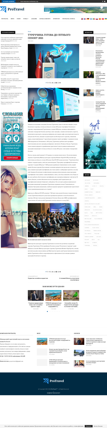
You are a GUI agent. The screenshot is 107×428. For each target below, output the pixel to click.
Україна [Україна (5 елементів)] (95, 245)
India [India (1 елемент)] (94, 207)
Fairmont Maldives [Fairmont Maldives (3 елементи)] (90, 198)
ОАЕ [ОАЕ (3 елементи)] (98, 239)
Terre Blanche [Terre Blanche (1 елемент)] (97, 230)
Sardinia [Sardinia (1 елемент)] (87, 227)
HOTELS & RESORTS (44, 18)
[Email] (104, 1)
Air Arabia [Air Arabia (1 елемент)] (95, 180)
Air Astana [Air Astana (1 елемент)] (87, 183)
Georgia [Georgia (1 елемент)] (87, 201)
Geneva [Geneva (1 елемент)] (99, 198)
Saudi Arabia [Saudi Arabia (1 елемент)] (95, 227)
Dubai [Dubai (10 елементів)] (86, 189)
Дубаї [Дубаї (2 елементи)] (93, 239)
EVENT (19, 18)
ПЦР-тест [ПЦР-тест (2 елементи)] (87, 242)
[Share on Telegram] (56, 83)
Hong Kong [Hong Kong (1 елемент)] (88, 207)
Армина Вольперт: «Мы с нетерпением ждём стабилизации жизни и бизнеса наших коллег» (101, 77)
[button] (17, 1)
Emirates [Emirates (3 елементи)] (98, 192)
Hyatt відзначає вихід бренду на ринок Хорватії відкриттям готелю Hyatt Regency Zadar (11, 46)
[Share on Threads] (58, 83)
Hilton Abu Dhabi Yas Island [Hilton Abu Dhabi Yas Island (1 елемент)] (92, 203)
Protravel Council (68, 18)
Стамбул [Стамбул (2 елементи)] (94, 242)
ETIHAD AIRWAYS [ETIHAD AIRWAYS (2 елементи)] (89, 195)
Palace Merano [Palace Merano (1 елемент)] (98, 218)
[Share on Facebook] (49, 272)
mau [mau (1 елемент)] (92, 212)
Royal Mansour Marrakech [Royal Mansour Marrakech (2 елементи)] (92, 224)
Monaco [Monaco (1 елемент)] (87, 215)
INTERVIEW (56, 18)
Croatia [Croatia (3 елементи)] (102, 186)
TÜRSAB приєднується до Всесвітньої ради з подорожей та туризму (12, 72)
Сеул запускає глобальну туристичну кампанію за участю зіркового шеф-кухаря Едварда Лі (12, 39)
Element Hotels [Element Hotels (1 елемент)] (89, 192)
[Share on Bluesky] (60, 83)
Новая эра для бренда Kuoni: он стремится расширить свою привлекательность (59, 350)
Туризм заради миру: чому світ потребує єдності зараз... (35, 304)
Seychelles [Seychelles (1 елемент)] (87, 230)
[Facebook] (102, 1)
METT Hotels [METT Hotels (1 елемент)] (99, 212)
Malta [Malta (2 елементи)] (86, 212)
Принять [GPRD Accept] (88, 426)
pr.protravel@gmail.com (16, 361)
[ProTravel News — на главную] (53, 381)
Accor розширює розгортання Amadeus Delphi (10, 52)
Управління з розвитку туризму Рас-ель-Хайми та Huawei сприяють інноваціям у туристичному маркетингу (11, 95)
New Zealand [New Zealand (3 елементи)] (88, 218)
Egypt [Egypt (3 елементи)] (92, 189)
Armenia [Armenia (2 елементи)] (87, 186)
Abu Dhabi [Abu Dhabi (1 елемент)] (87, 180)
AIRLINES (34, 18)
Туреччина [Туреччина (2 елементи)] (87, 245)
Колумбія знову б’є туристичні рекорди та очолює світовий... (71, 304)
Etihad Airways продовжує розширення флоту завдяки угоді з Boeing (11, 87)
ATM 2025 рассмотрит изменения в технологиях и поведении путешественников (59, 361)
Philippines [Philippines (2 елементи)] (87, 221)
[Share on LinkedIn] (52, 83)
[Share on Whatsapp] (54, 83)
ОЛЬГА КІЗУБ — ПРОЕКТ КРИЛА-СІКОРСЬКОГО (100, 92)
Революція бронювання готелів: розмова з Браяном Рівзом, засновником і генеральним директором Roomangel (100, 58)
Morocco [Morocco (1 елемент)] (94, 215)
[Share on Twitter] (50, 83)
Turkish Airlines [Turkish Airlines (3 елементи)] (89, 236)
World (25, 18)
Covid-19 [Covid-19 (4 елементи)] (94, 186)
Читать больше (98, 426)
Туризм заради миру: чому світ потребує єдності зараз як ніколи (100, 41)
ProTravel (4, 18)
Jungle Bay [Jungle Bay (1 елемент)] (87, 209)
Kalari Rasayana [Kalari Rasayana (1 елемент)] (97, 209)
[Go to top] (53, 393)
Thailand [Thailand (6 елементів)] (96, 233)
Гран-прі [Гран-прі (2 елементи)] (87, 239)
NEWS (12, 18)
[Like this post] (47, 83)
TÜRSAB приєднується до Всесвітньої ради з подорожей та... (53, 304)
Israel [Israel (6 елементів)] (100, 207)
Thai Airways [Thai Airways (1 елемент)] (88, 233)
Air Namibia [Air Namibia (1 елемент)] (96, 183)
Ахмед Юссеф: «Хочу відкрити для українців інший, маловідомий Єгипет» (101, 106)
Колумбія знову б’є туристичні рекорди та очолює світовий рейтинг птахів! (12, 80)
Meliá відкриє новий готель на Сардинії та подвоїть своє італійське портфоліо (11, 66)
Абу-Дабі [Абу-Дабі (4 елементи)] (98, 236)
